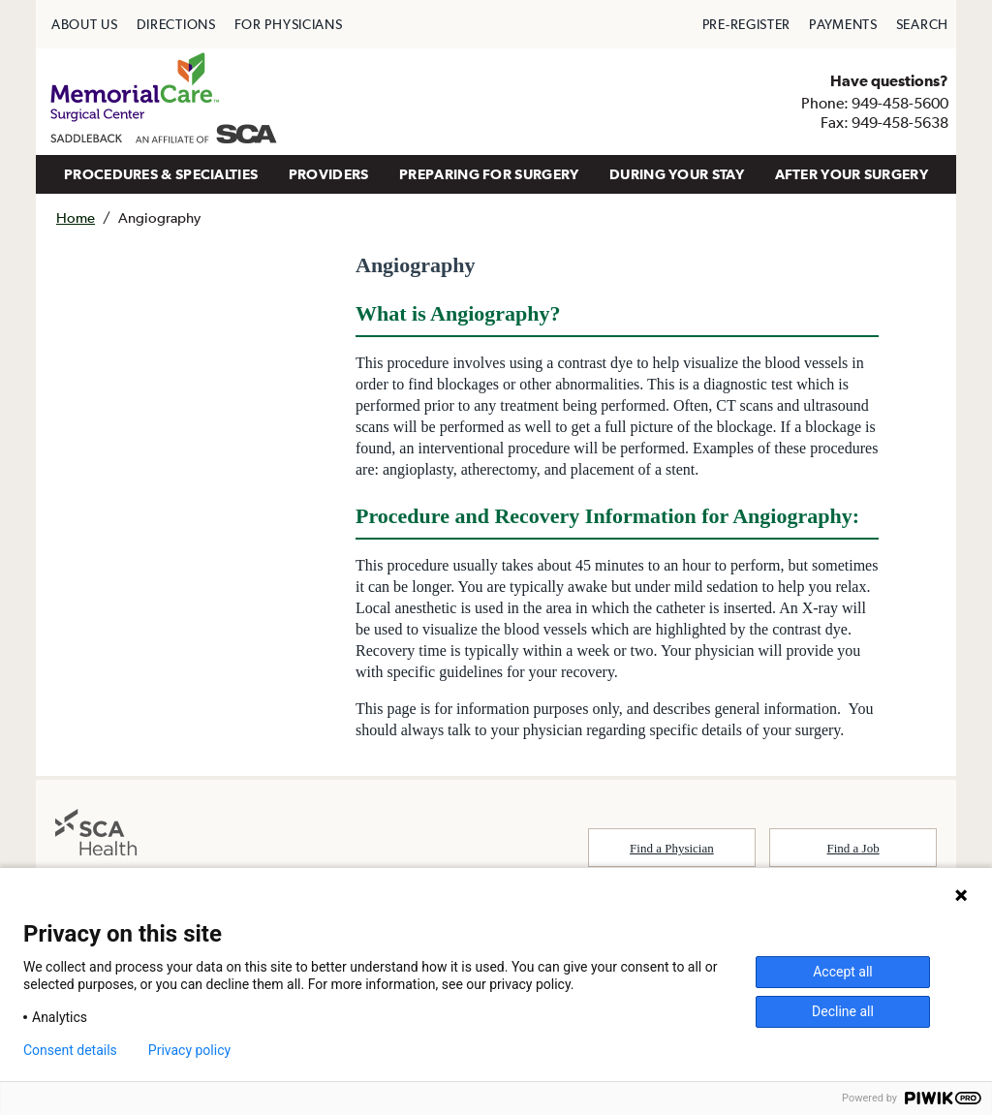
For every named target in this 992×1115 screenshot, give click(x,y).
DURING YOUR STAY (676, 174)
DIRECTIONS (176, 24)
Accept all (843, 971)
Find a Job (853, 848)
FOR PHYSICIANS (288, 24)
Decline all (843, 1011)
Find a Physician (672, 848)
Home (75, 217)
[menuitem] (85, 24)
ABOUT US (84, 24)
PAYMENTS (843, 24)
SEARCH (922, 24)
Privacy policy (189, 1050)
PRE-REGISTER (746, 24)
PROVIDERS (329, 174)
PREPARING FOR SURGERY (488, 174)
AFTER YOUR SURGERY (851, 174)
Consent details (70, 1050)
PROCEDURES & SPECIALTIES (161, 174)
